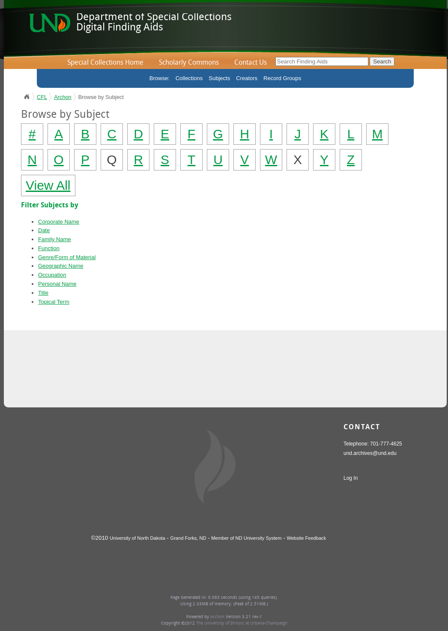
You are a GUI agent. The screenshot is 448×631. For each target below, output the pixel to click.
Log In (350, 478)
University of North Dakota (137, 538)
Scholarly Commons (189, 63)
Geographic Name (61, 266)
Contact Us (250, 63)
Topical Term (53, 302)
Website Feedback (306, 538)
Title (43, 293)
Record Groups (282, 78)
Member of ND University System (246, 538)
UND (26, 96)
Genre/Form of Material (67, 257)
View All (48, 185)
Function (49, 248)
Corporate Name (58, 221)
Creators (246, 78)
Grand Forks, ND (188, 538)
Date (44, 230)
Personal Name (57, 284)
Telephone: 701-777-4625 (372, 444)
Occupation (52, 275)
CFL (42, 97)
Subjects (219, 78)
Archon (63, 97)
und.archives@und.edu (370, 453)
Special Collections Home (105, 63)
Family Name (54, 239)
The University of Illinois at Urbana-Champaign (241, 623)
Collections (189, 78)
